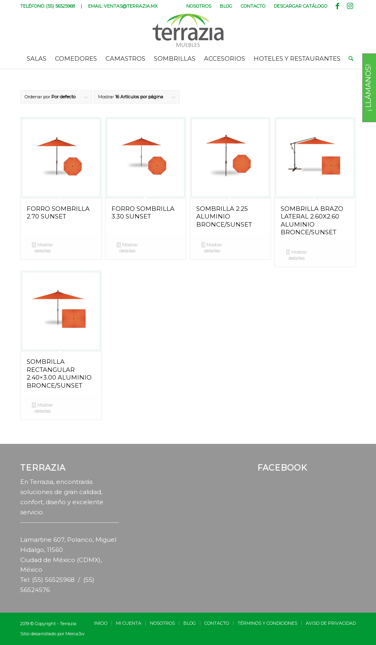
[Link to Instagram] (350, 6)
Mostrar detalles (42, 248)
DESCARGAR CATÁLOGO (300, 6)
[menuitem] (199, 6)
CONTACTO (253, 6)
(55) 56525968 (60, 6)
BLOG (226, 6)
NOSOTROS (198, 6)
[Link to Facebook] (337, 6)
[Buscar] (348, 59)
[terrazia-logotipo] (188, 30)
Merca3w (75, 634)
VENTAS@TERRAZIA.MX (131, 6)
